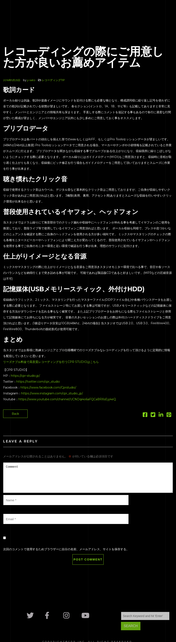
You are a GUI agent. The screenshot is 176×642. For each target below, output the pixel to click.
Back (15, 414)
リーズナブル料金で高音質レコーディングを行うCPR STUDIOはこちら (51, 362)
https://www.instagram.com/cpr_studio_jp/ (52, 393)
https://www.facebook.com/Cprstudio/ (48, 387)
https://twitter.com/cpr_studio (38, 381)
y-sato (31, 80)
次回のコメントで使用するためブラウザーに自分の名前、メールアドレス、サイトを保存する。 (66, 549)
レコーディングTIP (53, 80)
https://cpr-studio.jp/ (25, 376)
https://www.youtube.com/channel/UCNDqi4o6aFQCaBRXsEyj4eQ (67, 399)
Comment (88, 477)
